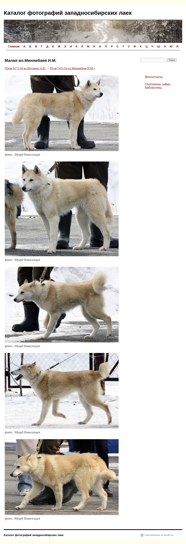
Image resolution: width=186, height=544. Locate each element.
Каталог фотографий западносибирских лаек (68, 13)
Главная (14, 46)
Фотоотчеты (153, 77)
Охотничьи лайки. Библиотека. (158, 85)
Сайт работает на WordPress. (159, 535)
